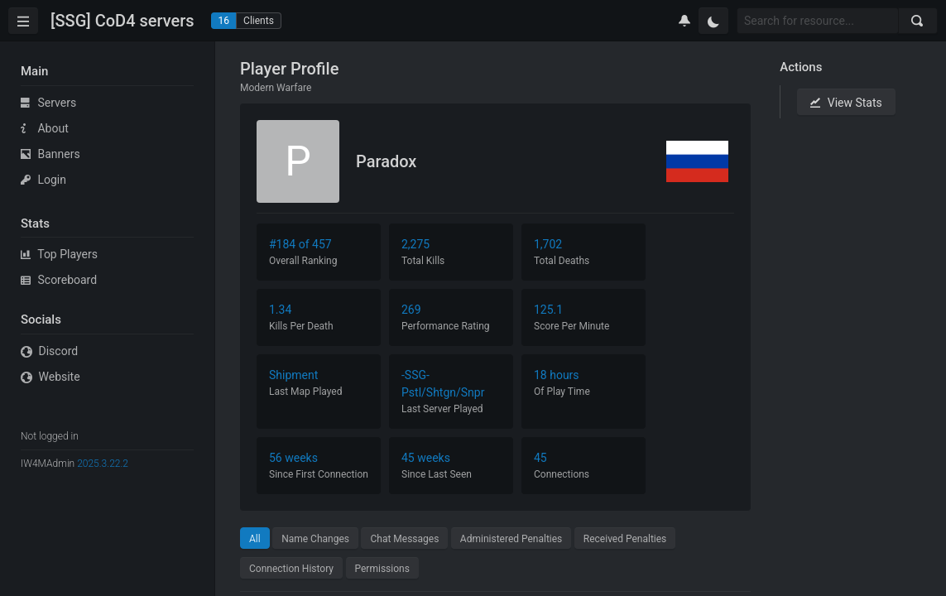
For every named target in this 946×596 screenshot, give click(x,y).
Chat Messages (404, 539)
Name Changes (315, 539)
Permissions (382, 568)
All (255, 539)
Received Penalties (625, 539)
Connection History (291, 568)
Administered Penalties (511, 539)
